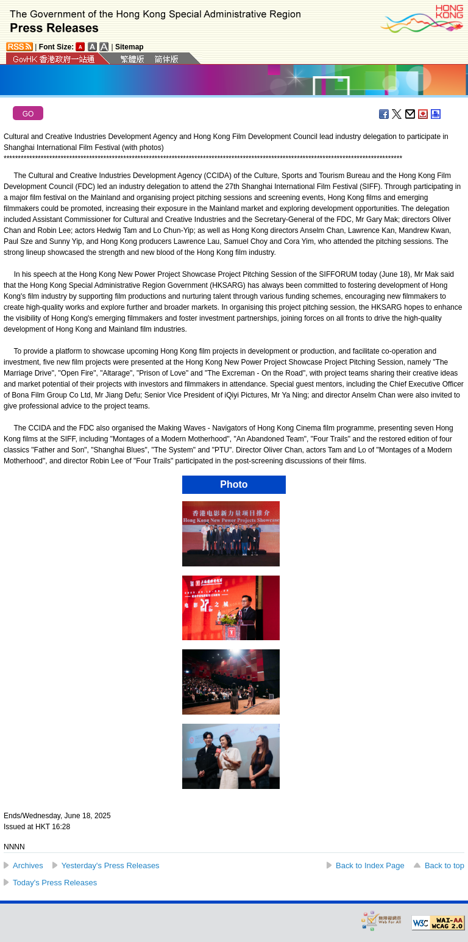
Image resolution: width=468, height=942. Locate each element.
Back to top (444, 865)
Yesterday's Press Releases (111, 865)
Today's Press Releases (55, 882)
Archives (28, 865)
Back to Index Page (370, 865)
